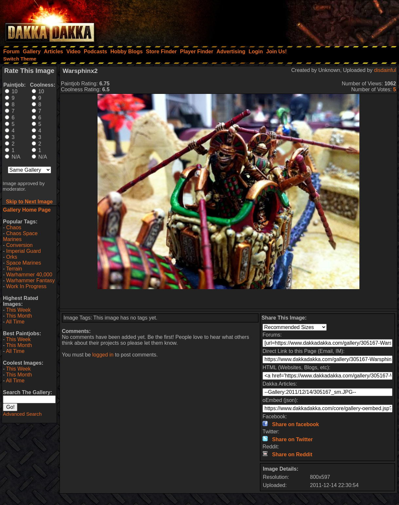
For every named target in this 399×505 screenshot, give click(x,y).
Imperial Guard (23, 251)
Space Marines (23, 263)
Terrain (14, 268)
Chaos (13, 227)
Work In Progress (26, 286)
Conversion (19, 245)
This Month (19, 316)
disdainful (385, 70)
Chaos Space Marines (20, 236)
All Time (15, 321)
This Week (18, 310)
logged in (103, 354)
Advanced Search (22, 414)
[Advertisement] (311, 21)
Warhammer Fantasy (30, 280)
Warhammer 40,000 (29, 274)
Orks (11, 257)
